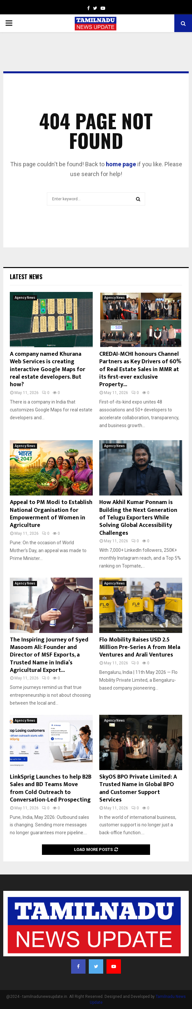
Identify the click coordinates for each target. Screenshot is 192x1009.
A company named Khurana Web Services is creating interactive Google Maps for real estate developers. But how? (47, 369)
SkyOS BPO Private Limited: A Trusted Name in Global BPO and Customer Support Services (138, 788)
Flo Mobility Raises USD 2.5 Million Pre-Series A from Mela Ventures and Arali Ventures (139, 647)
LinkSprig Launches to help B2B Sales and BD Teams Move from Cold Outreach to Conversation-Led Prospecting (50, 788)
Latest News (26, 276)
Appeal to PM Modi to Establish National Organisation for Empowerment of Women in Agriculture (51, 513)
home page (121, 164)
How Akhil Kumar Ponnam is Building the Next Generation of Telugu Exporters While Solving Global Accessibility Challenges (138, 517)
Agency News (25, 297)
